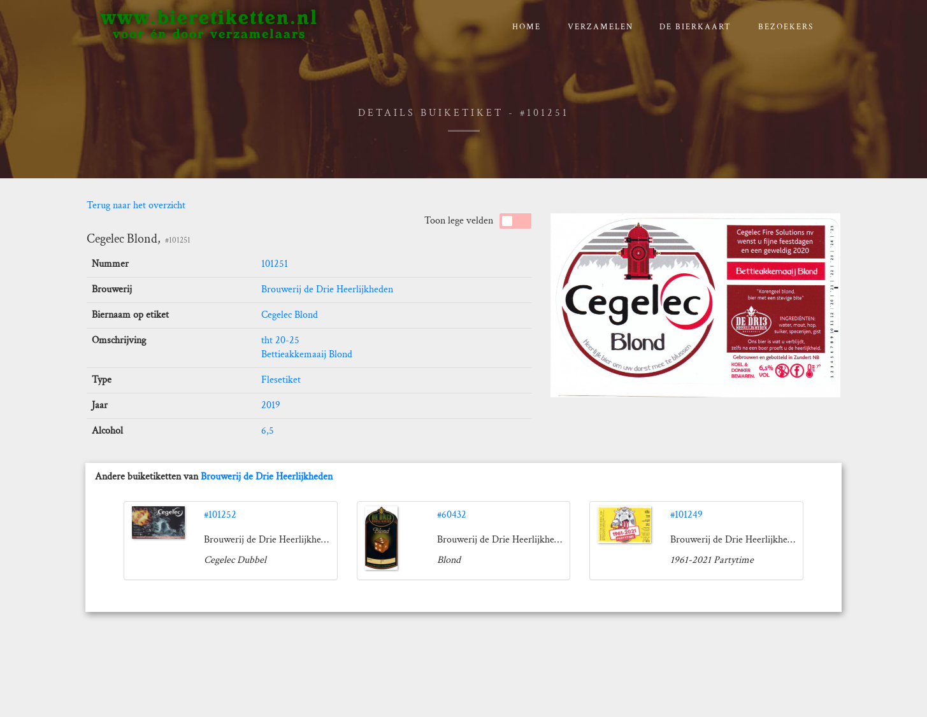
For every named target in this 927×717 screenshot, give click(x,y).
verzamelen (600, 27)
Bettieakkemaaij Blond (306, 354)
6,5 (267, 430)
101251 (274, 264)
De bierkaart (695, 27)
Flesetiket (281, 380)
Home (526, 27)
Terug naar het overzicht (136, 205)
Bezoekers (786, 27)
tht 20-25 (280, 340)
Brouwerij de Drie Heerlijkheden (327, 289)
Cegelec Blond (289, 315)
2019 (270, 405)
